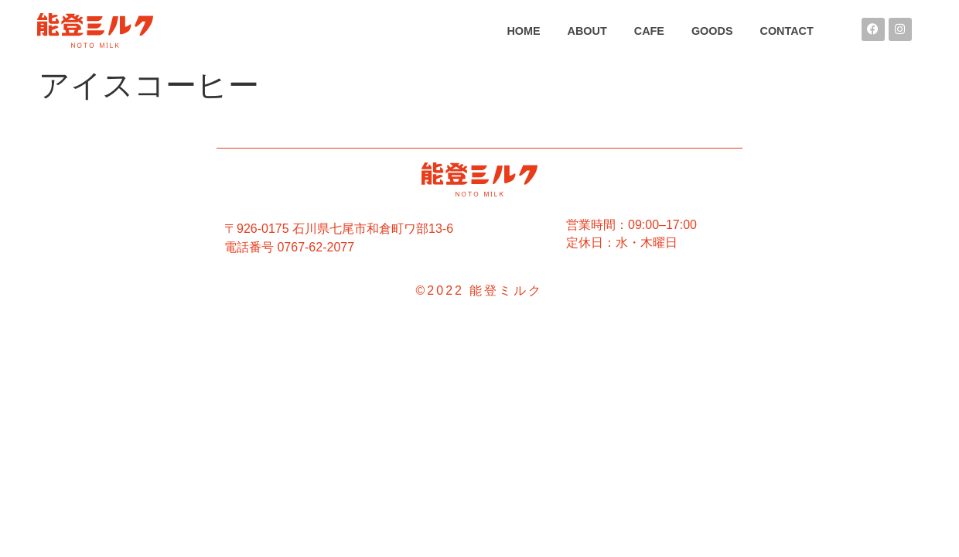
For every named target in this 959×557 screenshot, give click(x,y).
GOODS (712, 31)
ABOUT (587, 31)
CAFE (649, 31)
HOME (523, 31)
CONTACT (787, 31)
